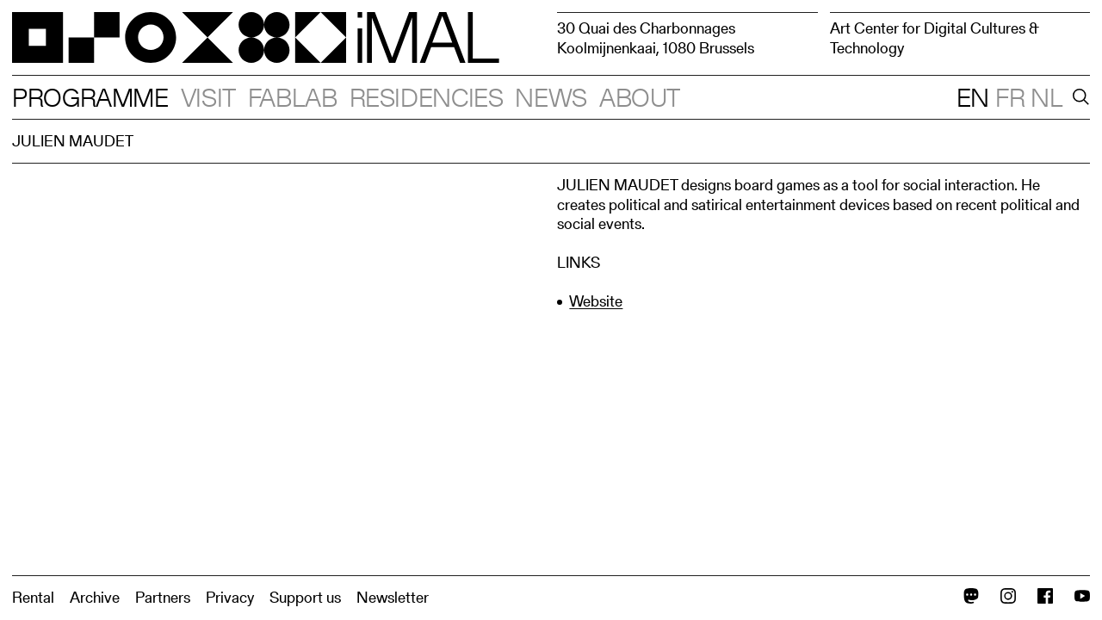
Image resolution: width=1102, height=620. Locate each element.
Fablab (292, 97)
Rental (33, 597)
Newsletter (392, 597)
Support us (305, 597)
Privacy (230, 597)
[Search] (1078, 97)
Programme (90, 97)
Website (595, 301)
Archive (95, 597)
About (639, 97)
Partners (162, 597)
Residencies (427, 97)
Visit (208, 97)
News (551, 97)
